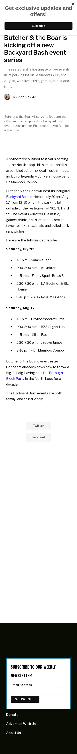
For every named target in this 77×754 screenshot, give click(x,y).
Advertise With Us (21, 724)
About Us (13, 733)
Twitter (38, 425)
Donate (12, 715)
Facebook (38, 437)
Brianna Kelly (24, 96)
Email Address (21, 685)
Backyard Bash (17, 197)
